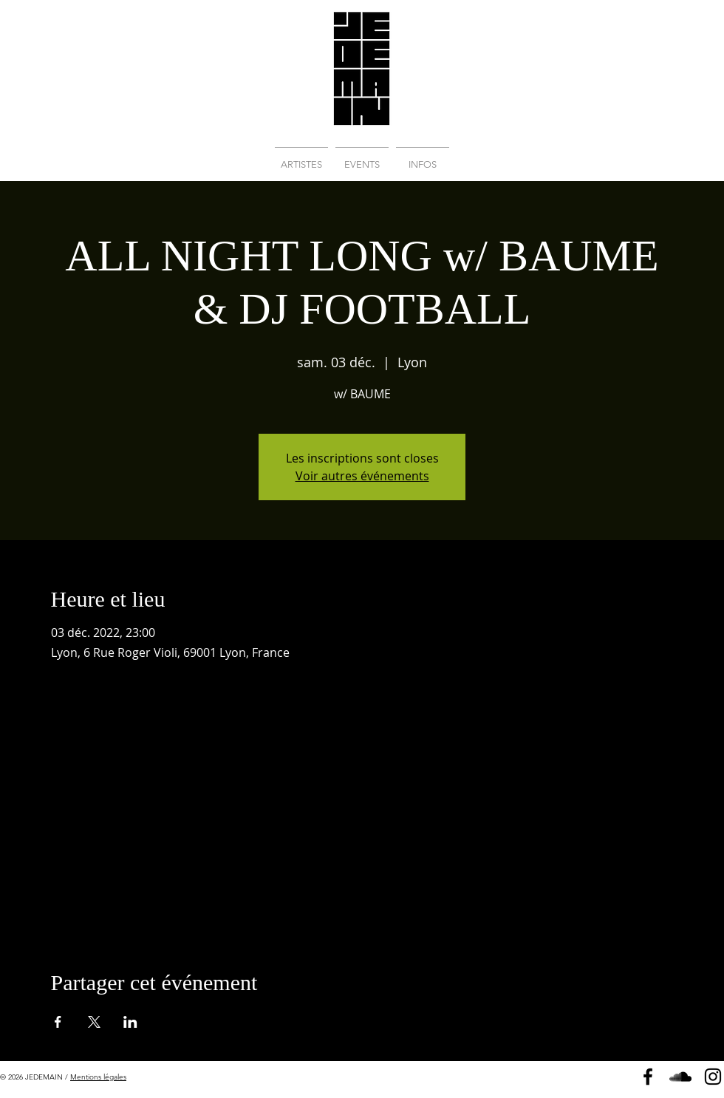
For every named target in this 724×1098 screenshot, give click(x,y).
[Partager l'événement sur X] (94, 1022)
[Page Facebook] (648, 1076)
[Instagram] (713, 1076)
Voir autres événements (362, 476)
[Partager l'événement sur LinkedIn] (130, 1022)
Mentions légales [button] (98, 1077)
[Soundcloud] (680, 1076)
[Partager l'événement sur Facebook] (58, 1022)
